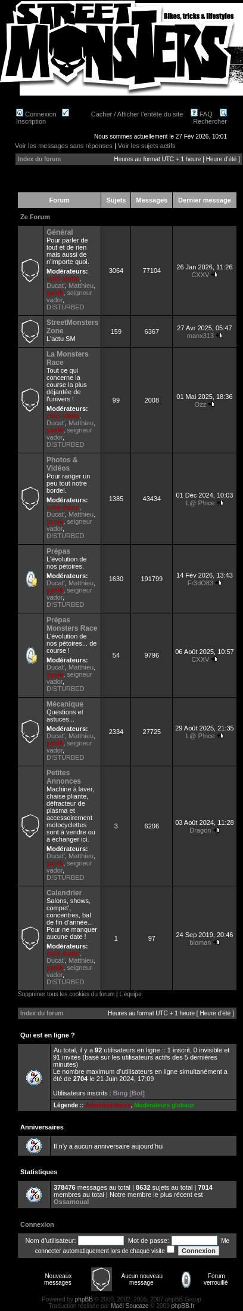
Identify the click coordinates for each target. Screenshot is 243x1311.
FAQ (202, 114)
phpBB (84, 1299)
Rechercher (210, 117)
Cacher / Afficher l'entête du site (137, 114)
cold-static (62, 278)
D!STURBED (65, 307)
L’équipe (130, 994)
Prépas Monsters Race (71, 624)
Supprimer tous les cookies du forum (66, 994)
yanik (54, 292)
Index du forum (39, 159)
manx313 (200, 335)
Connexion (36, 114)
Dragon (200, 830)
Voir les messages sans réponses (64, 145)
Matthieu (81, 285)
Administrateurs (108, 1105)
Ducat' (55, 285)
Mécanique (64, 704)
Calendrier (64, 893)
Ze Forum (35, 216)
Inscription (42, 117)
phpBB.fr (183, 1306)
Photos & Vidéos (62, 464)
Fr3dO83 (200, 583)
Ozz (201, 404)
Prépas (58, 551)
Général (59, 232)
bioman (200, 942)
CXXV (200, 274)
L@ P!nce (200, 502)
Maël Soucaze (129, 1306)
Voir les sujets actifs (147, 145)
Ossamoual (71, 1201)
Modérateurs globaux (164, 1105)
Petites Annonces (63, 777)
